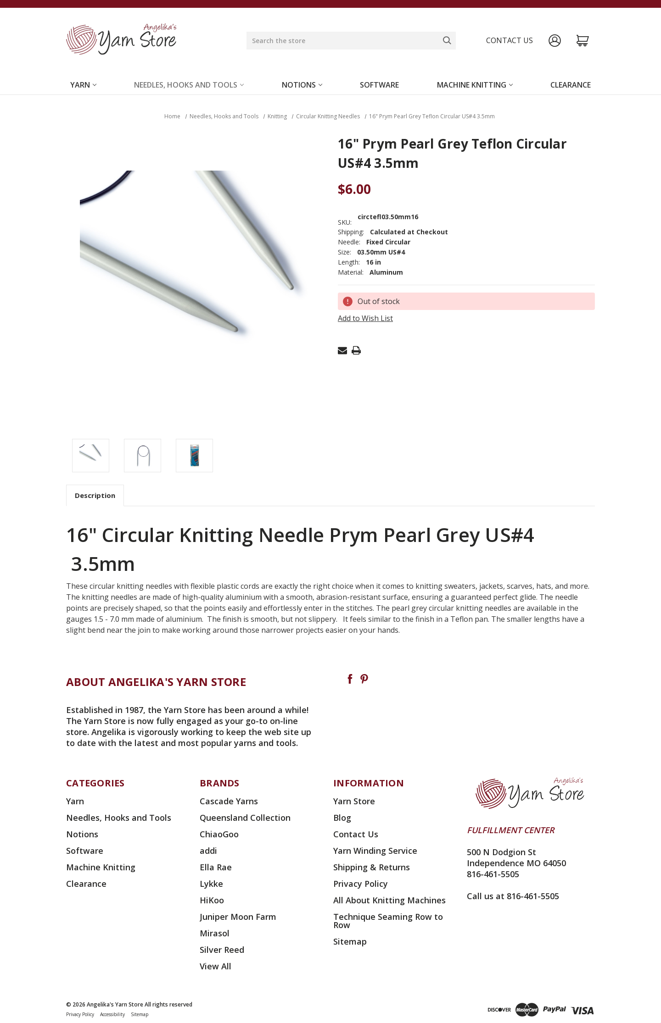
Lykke (211, 883)
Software (379, 85)
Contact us (509, 40)
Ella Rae (216, 867)
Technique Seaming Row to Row (388, 920)
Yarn (83, 85)
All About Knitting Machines (389, 900)
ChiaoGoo (219, 834)
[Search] (447, 40)
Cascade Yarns (229, 801)
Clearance (570, 85)
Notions (302, 85)
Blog (342, 817)
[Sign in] (555, 40)
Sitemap (350, 941)
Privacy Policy (360, 883)
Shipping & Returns (371, 867)
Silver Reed (222, 949)
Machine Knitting (475, 85)
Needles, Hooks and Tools (189, 85)
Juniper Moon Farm (238, 916)
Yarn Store (354, 801)
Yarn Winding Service (375, 850)
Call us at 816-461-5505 (513, 895)
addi (208, 850)
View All (215, 966)
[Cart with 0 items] (583, 40)
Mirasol (215, 933)
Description (95, 495)
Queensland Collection (245, 817)
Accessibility (112, 1014)
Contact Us (355, 834)
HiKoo (212, 900)
